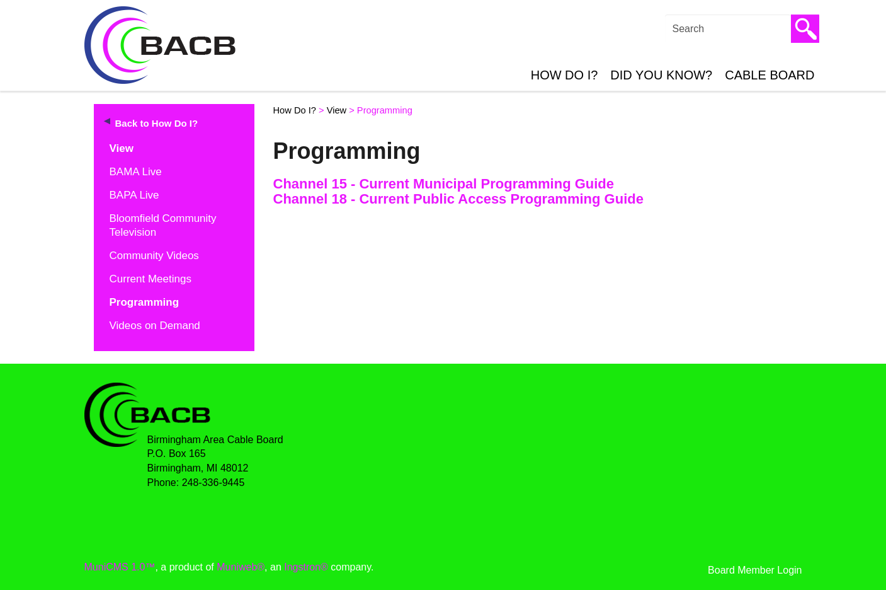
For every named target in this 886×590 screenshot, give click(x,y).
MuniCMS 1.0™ (120, 567)
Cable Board (769, 75)
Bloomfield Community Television (163, 225)
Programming (144, 302)
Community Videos (154, 256)
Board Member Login (755, 570)
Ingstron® (306, 567)
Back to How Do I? (156, 123)
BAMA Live (136, 172)
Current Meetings (150, 279)
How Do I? (564, 75)
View (121, 148)
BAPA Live (134, 195)
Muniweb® (240, 567)
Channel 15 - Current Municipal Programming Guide (444, 184)
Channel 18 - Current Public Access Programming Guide (458, 199)
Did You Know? (661, 75)
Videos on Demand (155, 326)
